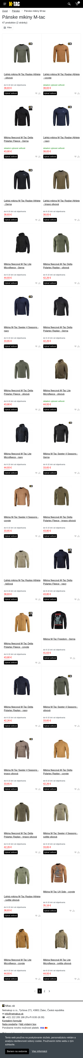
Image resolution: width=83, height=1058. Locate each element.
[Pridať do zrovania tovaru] (39, 93)
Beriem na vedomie (17, 1051)
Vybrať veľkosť (11, 93)
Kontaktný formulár (12, 1021)
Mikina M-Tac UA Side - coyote (59, 892)
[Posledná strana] (48, 991)
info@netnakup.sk (14, 1014)
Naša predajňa (9, 1024)
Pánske (16, 11)
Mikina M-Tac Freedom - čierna (59, 639)
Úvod (5, 11)
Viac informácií (39, 1051)
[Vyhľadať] (69, 4)
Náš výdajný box (27, 1024)
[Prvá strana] (34, 991)
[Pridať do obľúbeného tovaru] (36, 93)
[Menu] (4, 4)
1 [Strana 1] (39, 991)
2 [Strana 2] (44, 991)
